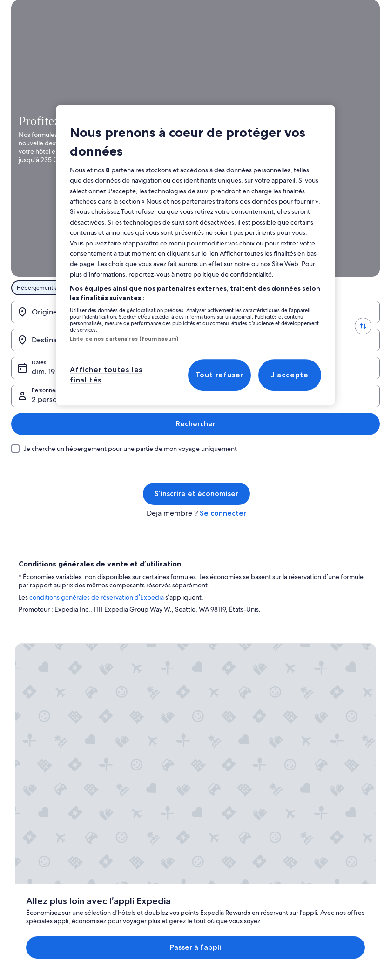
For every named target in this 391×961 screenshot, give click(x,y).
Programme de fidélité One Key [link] (149, 755)
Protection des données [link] (234, 755)
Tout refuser (220, 374)
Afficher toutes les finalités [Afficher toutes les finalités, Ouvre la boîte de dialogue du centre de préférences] (106, 374)
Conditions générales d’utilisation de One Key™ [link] (236, 684)
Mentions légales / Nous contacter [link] (234, 811)
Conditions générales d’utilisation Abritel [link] (230, 707)
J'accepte (290, 374)
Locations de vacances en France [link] (150, 681)
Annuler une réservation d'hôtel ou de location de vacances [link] (338, 684)
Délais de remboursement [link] (331, 703)
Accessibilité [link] (220, 725)
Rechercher (352, 236)
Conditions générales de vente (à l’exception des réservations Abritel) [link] (243, 658)
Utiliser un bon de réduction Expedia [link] (334, 722)
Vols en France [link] (127, 711)
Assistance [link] (311, 651)
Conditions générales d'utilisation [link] (230, 789)
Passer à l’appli (179, 555)
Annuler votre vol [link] (320, 666)
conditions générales (59, 410)
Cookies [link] (214, 770)
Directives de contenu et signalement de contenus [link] (236, 833)
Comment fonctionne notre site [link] (243, 740)
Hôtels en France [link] (130, 666)
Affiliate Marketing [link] (38, 666)
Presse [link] (23, 681)
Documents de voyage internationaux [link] (327, 744)
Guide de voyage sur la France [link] (147, 651)
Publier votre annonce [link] (43, 651)
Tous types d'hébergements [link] (144, 740)
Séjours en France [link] (131, 696)
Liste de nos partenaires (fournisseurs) (124, 338)
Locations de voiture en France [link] (147, 725)
